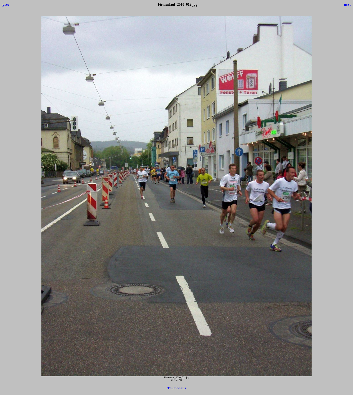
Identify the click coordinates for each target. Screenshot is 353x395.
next (347, 4)
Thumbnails (176, 388)
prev (5, 4)
